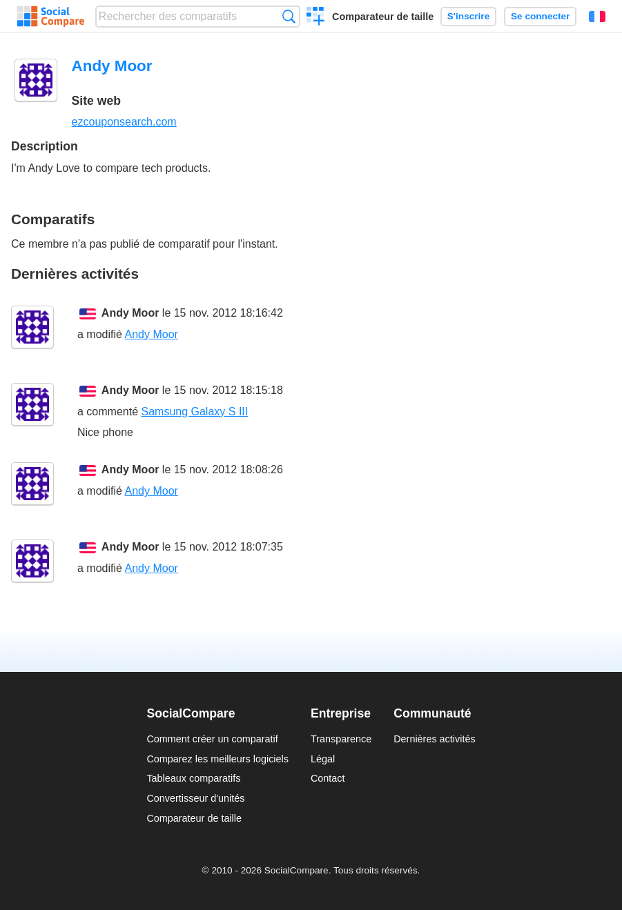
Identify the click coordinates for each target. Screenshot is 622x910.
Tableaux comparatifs (193, 778)
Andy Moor (130, 313)
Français (597, 16)
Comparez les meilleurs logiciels (217, 758)
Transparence (341, 738)
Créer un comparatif (316, 18)
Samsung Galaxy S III (194, 411)
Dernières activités (434, 738)
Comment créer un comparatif (212, 738)
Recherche (288, 16)
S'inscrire (468, 16)
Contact (328, 778)
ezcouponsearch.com (124, 122)
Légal (323, 758)
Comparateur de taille (383, 16)
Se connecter (540, 16)
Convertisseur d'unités (195, 798)
